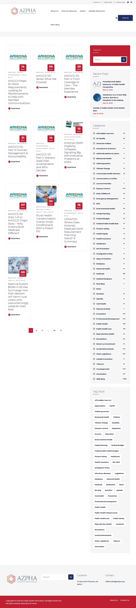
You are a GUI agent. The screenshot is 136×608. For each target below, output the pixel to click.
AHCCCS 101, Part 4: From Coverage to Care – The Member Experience (72, 83)
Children (116, 417)
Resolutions (101, 339)
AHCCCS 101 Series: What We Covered (46, 79)
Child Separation (103, 163)
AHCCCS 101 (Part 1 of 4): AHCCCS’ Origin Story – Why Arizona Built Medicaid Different (18, 224)
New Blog (100, 284)
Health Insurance (103, 239)
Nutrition (77, 134)
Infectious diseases (103, 473)
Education (109, 434)
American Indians (103, 143)
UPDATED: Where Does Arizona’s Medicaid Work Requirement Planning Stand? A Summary (73, 230)
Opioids (99, 299)
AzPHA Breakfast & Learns (107, 154)
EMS (98, 204)
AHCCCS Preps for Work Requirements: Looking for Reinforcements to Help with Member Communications (19, 92)
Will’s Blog (55, 25)
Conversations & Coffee (106, 179)
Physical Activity (103, 309)
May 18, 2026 (98, 113)
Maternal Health (103, 269)
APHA (34, 603)
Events (83, 11)
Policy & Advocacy (69, 11)
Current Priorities (103, 184)
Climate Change (103, 168)
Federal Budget (103, 219)
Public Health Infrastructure (106, 513)
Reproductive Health (105, 334)
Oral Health (101, 304)
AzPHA (112, 406)
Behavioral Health (44, 207)
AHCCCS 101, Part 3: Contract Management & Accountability (18, 151)
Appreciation (100, 406)
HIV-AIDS (116, 462)
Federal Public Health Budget (107, 451)
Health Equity (102, 234)
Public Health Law (104, 329)
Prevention (101, 314)
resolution (120, 524)
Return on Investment (105, 344)
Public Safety (118, 518)
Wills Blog (50, 72)
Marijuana (100, 264)
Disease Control (103, 189)
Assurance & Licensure (106, 149)
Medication (110, 485)
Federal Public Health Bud (107, 224)
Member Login (120, 2)
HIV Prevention (102, 249)
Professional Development (107, 319)
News (98, 289)
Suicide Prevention (104, 359)
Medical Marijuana (104, 279)
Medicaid (12, 72)
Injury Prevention (103, 259)
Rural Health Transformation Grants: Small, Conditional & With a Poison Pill (46, 223)
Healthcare (101, 244)
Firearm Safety (102, 229)
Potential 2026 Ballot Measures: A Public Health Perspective (114, 84)
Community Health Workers (108, 174)
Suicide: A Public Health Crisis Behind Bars (109, 109)
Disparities (116, 428)
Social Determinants (105, 349)
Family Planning (103, 214)
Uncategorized (102, 369)
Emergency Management (107, 199)
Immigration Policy (104, 254)
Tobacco (100, 364)
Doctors (98, 434)
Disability (115, 423)
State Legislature (72, 137)
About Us (54, 11)
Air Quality (100, 138)
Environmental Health (105, 209)
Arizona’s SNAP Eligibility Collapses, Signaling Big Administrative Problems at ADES (73, 152)
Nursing (98, 490)
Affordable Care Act (105, 133)
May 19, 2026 (108, 90)
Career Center (108, 2)
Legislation (119, 473)
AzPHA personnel (102, 411)
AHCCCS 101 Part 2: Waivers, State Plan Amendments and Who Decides (45, 162)
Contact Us (96, 2)
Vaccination (101, 374)
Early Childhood (103, 194)
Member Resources (97, 11)
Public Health (102, 324)
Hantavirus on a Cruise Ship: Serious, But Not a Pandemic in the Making (115, 97)
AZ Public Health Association (32, 601)
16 (54, 330)
